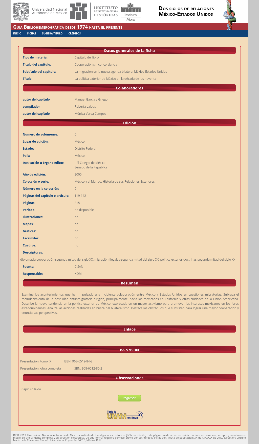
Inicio (17, 33)
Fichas (31, 33)
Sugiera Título (52, 33)
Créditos (74, 33)
